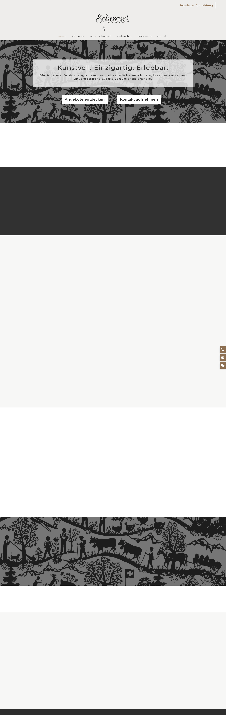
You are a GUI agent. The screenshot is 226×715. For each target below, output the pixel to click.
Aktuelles (78, 36)
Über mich (145, 36)
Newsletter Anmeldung (196, 5)
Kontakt (162, 36)
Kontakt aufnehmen (139, 99)
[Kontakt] (223, 365)
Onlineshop (124, 36)
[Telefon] (223, 349)
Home (62, 36)
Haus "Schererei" (101, 36)
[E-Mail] (223, 357)
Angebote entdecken (85, 99)
